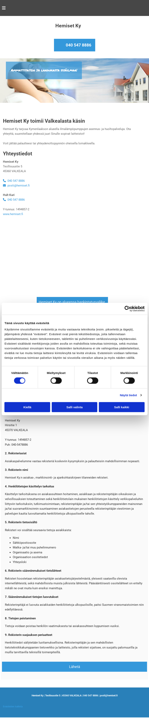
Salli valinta (74, 407)
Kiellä (27, 407)
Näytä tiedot (128, 395)
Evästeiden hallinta (13, 706)
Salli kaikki (121, 407)
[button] (72, 302)
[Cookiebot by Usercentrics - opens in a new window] (127, 309)
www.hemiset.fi (13, 214)
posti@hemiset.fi (16, 185)
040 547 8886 (78, 45)
